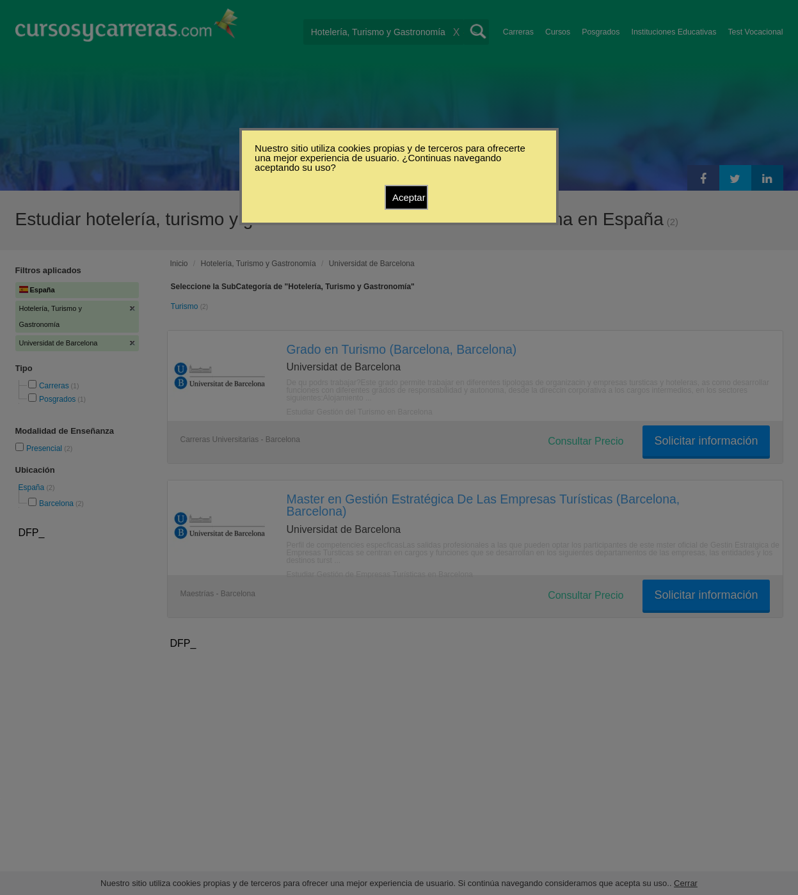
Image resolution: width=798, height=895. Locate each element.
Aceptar (409, 197)
